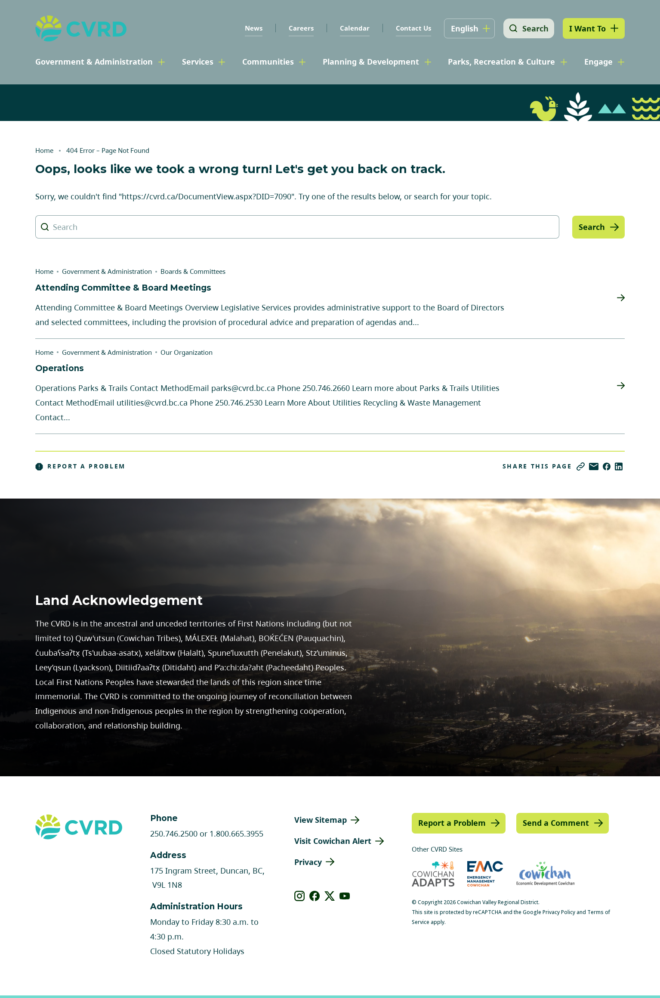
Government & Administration (94, 61)
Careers (299, 28)
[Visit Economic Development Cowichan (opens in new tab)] (545, 873)
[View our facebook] (314, 896)
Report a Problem (80, 466)
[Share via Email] (594, 466)
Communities (268, 61)
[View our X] (329, 896)
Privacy (308, 862)
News (252, 28)
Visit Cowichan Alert (332, 841)
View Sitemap (320, 820)
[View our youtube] (344, 896)
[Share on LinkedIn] (619, 466)
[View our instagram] (299, 896)
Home (44, 150)
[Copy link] (580, 466)
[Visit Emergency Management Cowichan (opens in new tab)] (485, 873)
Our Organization (186, 352)
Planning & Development (371, 61)
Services (197, 61)
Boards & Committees (192, 271)
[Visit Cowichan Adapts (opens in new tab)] (433, 873)
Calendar (353, 28)
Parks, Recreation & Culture (501, 61)
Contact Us (411, 28)
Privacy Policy (559, 912)
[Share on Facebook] (607, 466)
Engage (598, 61)
